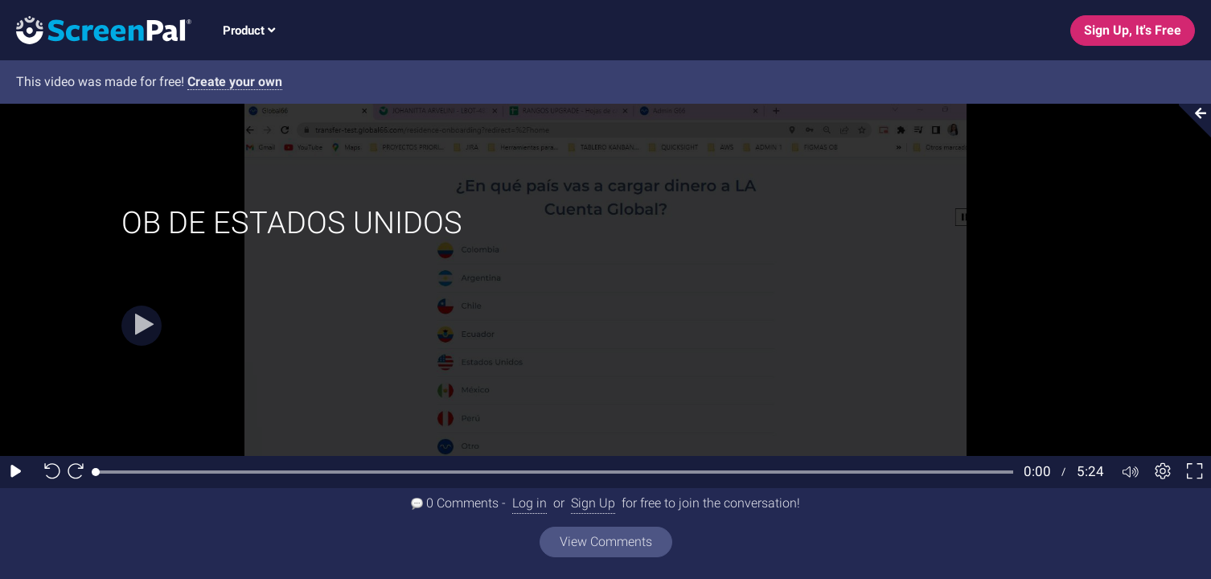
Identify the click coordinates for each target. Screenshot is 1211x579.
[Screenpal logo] (95, 29)
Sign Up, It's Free (1132, 30)
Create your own (234, 81)
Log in (529, 503)
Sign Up (593, 503)
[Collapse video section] (1190, 121)
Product (249, 30)
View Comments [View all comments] (606, 541)
